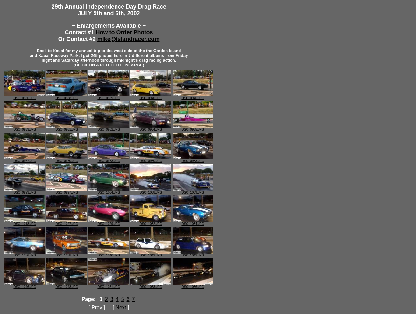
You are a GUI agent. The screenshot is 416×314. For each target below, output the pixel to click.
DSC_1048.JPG (66, 285)
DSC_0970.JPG (66, 159)
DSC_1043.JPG (193, 254)
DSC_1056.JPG (193, 285)
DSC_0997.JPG (66, 191)
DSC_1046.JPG (24, 285)
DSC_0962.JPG (108, 128)
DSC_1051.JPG (108, 285)
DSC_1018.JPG (24, 222)
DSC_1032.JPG (150, 222)
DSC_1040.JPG (108, 254)
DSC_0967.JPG (24, 159)
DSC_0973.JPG (108, 159)
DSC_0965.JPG (193, 128)
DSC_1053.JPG (150, 285)
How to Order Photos (123, 32)
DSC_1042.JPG (150, 254)
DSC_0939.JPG (108, 96)
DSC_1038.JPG (66, 254)
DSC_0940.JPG (150, 96)
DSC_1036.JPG (24, 254)
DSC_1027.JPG (66, 222)
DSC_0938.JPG (66, 96)
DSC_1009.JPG (193, 191)
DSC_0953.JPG (24, 128)
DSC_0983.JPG (193, 159)
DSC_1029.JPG (108, 222)
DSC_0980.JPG (150, 159)
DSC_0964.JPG (150, 128)
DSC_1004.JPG (108, 191)
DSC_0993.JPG (24, 191)
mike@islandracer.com (128, 39)
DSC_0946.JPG (193, 96)
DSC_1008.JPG (150, 191)
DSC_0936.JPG (24, 96)
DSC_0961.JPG (66, 128)
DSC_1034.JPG (193, 222)
